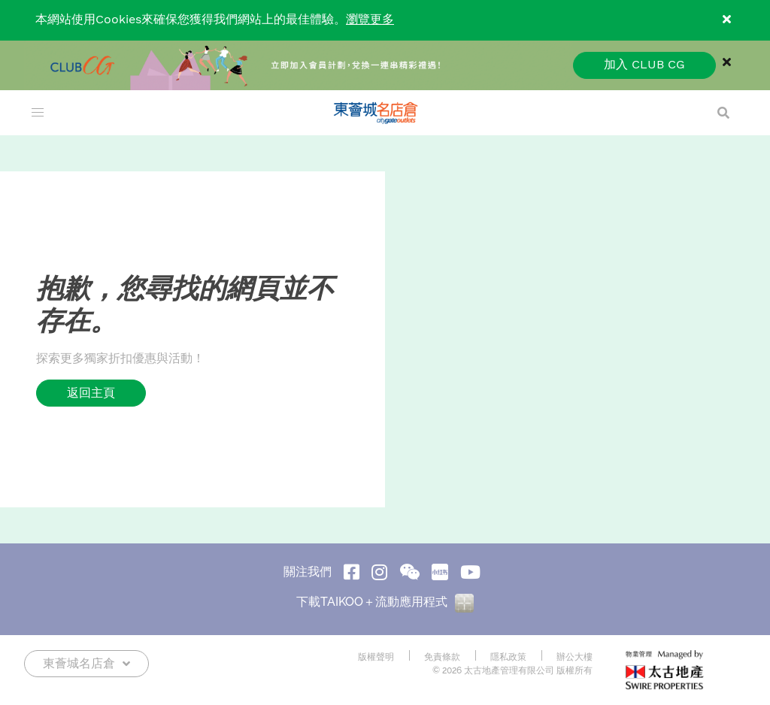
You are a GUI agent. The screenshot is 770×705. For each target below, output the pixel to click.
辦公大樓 (574, 657)
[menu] (37, 112)
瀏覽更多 (370, 20)
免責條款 (442, 657)
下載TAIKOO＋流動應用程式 (385, 602)
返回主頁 (91, 393)
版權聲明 (376, 657)
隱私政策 (508, 657)
